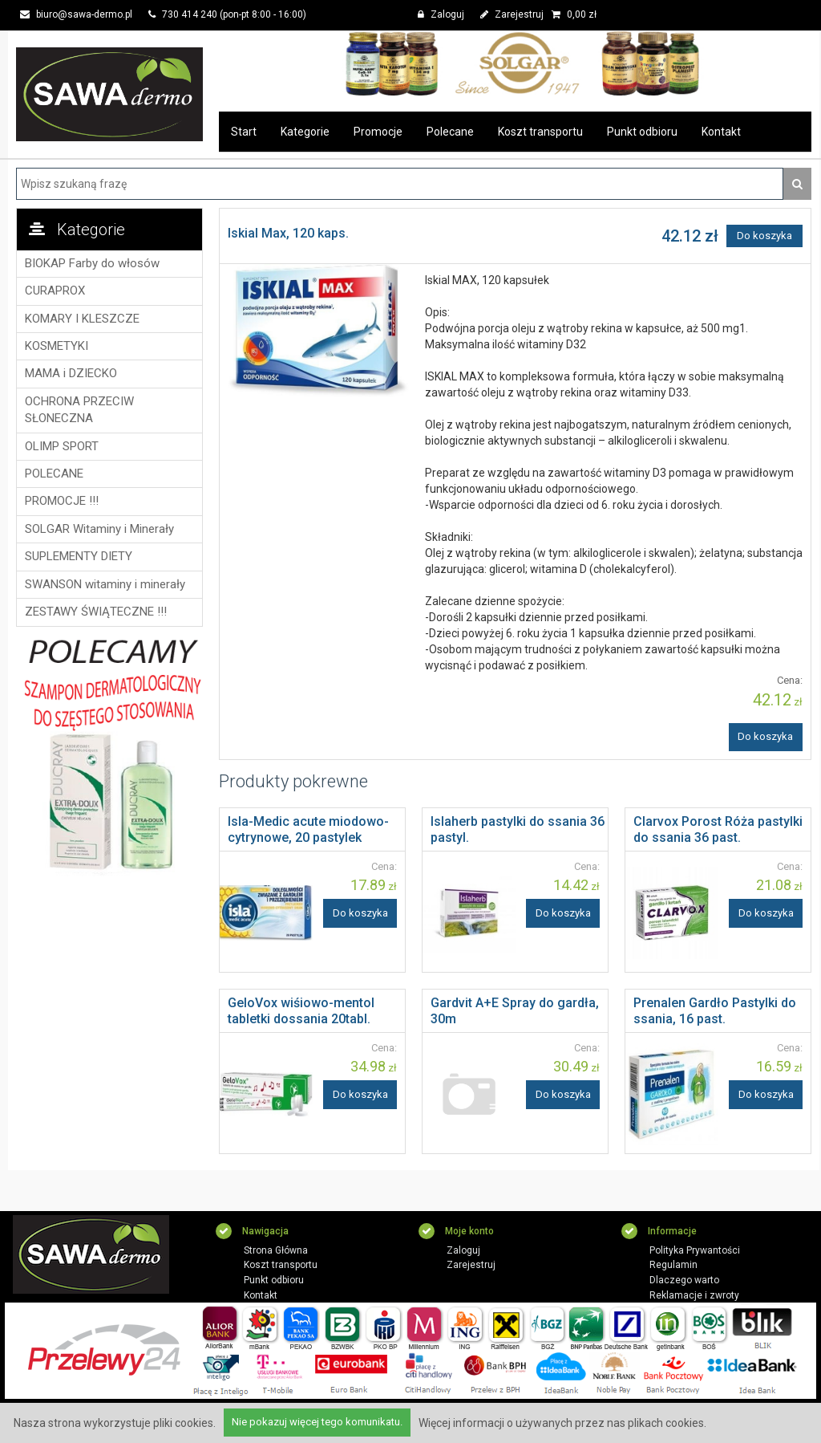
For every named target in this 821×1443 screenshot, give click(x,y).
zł (574, 14)
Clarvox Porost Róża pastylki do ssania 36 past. (718, 829)
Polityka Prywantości (694, 1250)
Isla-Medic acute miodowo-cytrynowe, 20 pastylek (308, 829)
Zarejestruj (512, 14)
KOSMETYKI (56, 346)
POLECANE (54, 473)
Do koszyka (764, 236)
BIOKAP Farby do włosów (92, 263)
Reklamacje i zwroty (694, 1295)
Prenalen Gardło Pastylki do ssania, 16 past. (714, 1010)
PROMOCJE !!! (62, 501)
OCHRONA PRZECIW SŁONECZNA (79, 409)
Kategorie (305, 131)
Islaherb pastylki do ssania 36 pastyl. (518, 829)
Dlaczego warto (684, 1280)
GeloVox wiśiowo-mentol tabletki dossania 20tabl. (301, 1010)
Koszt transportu (540, 131)
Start (244, 131)
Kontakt (721, 131)
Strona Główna (276, 1250)
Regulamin (673, 1264)
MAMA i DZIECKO (71, 373)
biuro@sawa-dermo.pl (76, 14)
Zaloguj (441, 14)
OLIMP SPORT (62, 446)
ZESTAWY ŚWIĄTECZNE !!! (96, 611)
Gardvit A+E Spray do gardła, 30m (515, 1010)
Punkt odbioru (642, 131)
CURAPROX (55, 290)
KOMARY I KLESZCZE (82, 318)
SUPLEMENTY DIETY (78, 556)
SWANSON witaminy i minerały (105, 584)
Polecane (450, 131)
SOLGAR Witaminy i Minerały (99, 529)
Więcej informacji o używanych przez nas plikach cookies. (562, 1423)
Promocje (378, 131)
